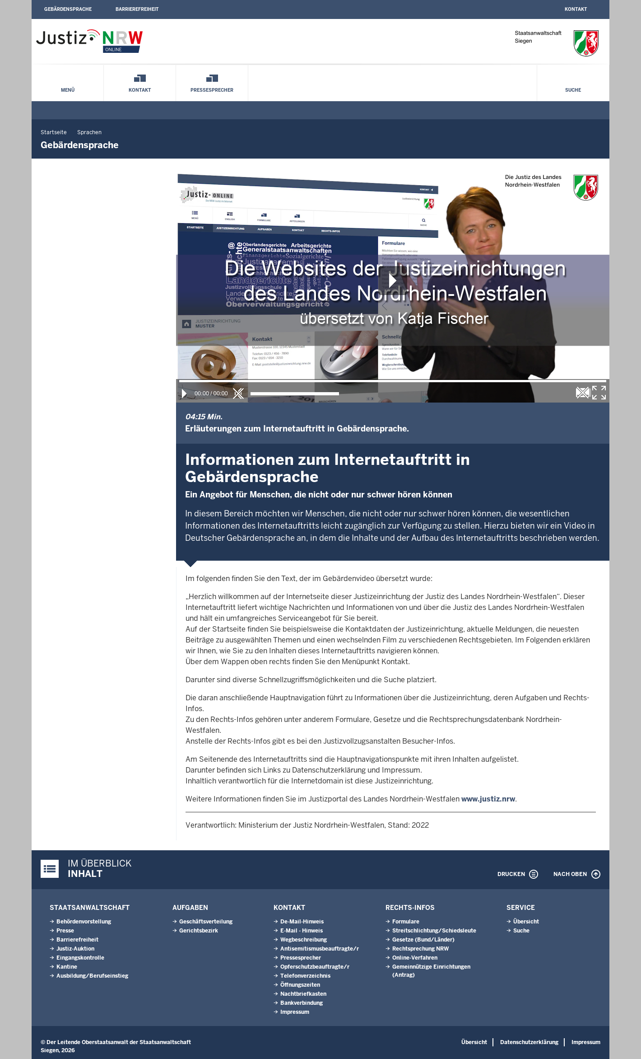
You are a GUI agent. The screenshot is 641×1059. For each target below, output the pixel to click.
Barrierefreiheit (137, 9)
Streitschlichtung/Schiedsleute (434, 930)
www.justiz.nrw (488, 799)
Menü (67, 90)
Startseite (54, 132)
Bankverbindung (301, 1003)
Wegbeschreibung (303, 939)
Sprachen (89, 132)
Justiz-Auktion (75, 948)
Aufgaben (190, 908)
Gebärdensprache (68, 9)
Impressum (294, 1012)
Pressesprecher (211, 90)
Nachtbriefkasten (303, 994)
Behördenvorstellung (83, 921)
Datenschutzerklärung (529, 1042)
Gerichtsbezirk (198, 930)
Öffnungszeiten (300, 985)
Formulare (405, 921)
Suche (573, 90)
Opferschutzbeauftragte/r (314, 966)
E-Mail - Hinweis (301, 930)
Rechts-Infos (410, 908)
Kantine (66, 966)
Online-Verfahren (414, 957)
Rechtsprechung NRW (420, 948)
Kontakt (576, 9)
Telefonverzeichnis (305, 975)
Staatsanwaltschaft (90, 908)
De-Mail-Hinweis (302, 921)
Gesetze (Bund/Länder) (423, 939)
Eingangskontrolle (80, 957)
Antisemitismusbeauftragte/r (319, 948)
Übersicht (526, 921)
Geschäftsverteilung (205, 921)
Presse (65, 930)
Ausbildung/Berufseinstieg (92, 975)
